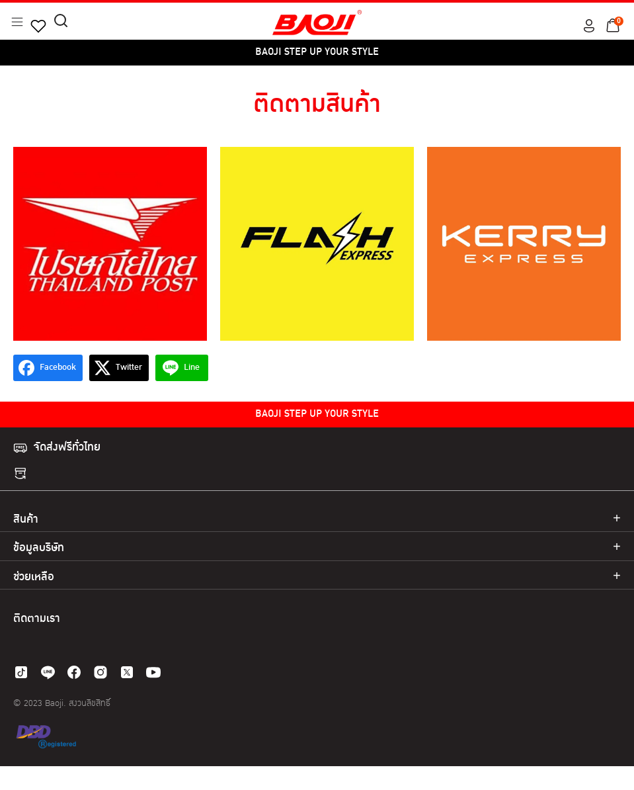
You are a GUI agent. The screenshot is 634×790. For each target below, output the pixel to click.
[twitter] (127, 672)
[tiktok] (21, 672)
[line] (48, 672)
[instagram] (100, 672)
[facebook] (74, 672)
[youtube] (153, 672)
